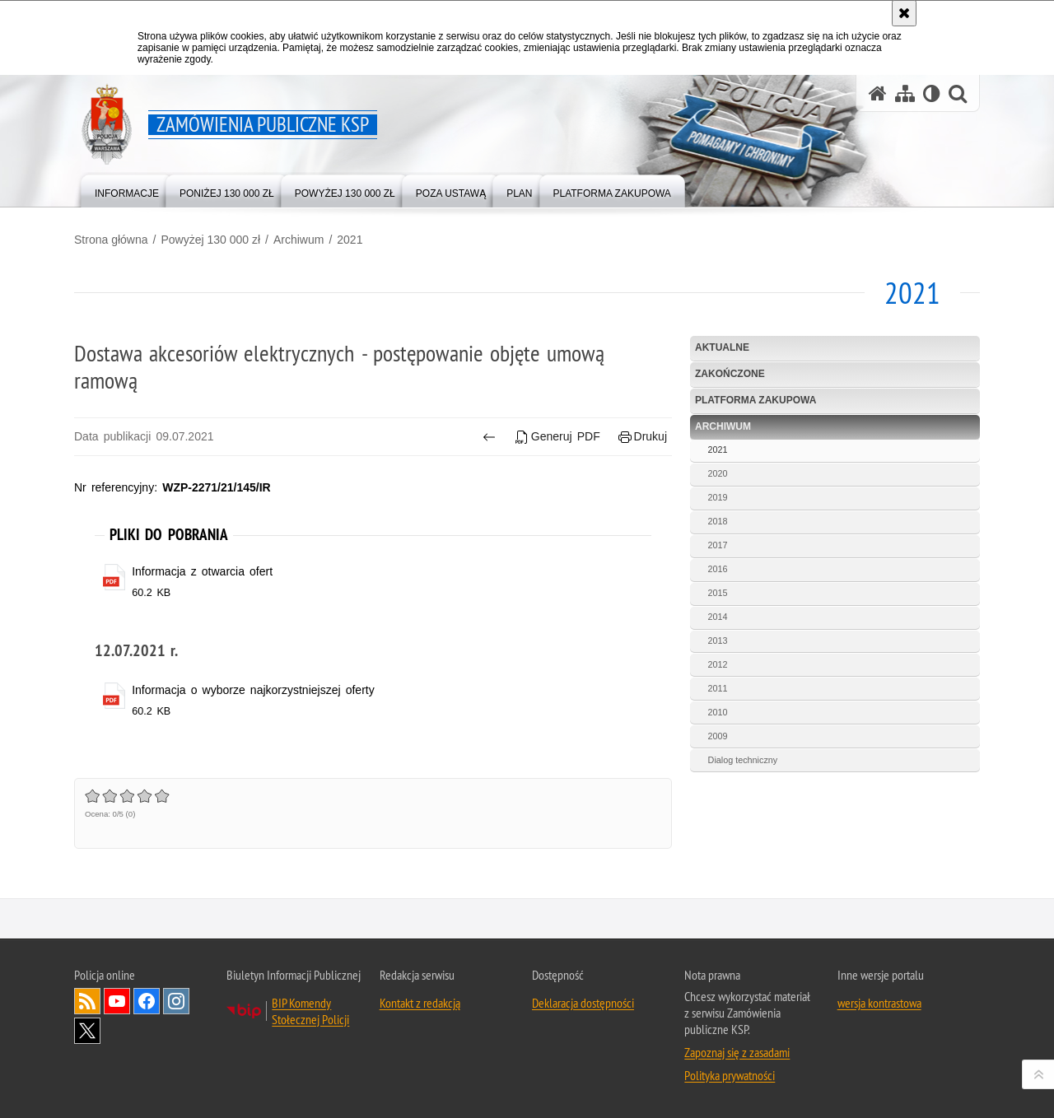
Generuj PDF (557, 437)
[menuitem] (127, 189)
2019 (718, 497)
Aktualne (722, 347)
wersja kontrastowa (879, 1003)
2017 (718, 545)
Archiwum (298, 239)
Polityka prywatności (729, 1075)
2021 (349, 239)
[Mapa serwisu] (905, 93)
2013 (718, 640)
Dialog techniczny (743, 760)
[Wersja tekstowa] (931, 93)
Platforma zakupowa (755, 400)
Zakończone (730, 374)
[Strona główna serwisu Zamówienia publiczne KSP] (878, 93)
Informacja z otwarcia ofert (202, 571)
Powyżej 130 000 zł (210, 239)
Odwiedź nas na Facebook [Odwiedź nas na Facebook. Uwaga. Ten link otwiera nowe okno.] (146, 1001)
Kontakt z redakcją (420, 1003)
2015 (718, 593)
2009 (718, 736)
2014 (718, 617)
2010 (718, 712)
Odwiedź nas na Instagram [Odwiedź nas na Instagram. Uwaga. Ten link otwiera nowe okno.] (176, 1001)
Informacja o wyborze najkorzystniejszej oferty (253, 689)
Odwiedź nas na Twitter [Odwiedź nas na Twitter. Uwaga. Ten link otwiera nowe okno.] (87, 1031)
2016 (718, 569)
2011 (718, 688)
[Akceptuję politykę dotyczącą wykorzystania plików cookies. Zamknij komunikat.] (904, 13)
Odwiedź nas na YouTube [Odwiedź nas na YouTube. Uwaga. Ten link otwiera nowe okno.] (117, 1001)
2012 (718, 664)
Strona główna (111, 239)
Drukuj (642, 437)
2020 (718, 473)
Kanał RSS (87, 1001)
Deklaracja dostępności (583, 1003)
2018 (718, 521)
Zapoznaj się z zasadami (737, 1052)
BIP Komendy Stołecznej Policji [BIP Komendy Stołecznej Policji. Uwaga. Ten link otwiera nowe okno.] (310, 1011)
